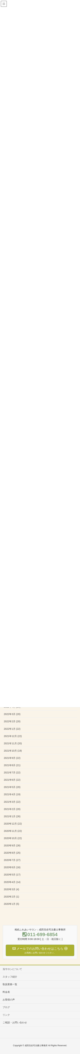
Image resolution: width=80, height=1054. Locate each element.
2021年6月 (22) (12, 779)
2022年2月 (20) (12, 721)
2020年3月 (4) (11, 889)
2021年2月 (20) (12, 809)
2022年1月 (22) (12, 728)
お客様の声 (9, 999)
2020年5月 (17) (12, 874)
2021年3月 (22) (12, 801)
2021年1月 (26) (12, 816)
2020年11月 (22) (13, 831)
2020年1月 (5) (11, 904)
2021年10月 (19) (13, 750)
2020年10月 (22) (13, 838)
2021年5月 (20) (12, 787)
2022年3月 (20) (12, 714)
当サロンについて (12, 969)
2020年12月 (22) (13, 823)
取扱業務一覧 (10, 984)
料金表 (6, 992)
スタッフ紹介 (10, 976)
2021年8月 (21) (12, 765)
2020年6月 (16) (12, 867)
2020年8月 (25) (12, 852)
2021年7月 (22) (12, 772)
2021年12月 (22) (13, 736)
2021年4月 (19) (12, 794)
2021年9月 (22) (12, 758)
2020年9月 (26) (12, 845)
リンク (6, 1014)
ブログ (6, 1007)
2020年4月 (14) (12, 882)
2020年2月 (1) (11, 896)
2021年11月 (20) (13, 743)
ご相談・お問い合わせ (15, 1022)
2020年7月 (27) (12, 860)
